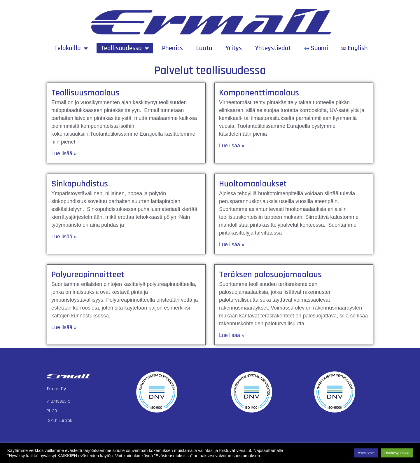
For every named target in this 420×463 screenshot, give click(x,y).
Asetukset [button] (366, 453)
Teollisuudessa (125, 48)
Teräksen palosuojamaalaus (270, 274)
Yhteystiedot (273, 48)
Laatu (204, 48)
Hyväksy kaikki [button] (396, 453)
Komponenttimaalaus (259, 92)
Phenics (172, 48)
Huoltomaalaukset (253, 183)
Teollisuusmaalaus (85, 92)
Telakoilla (71, 48)
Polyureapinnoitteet (87, 274)
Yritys (233, 48)
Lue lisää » (64, 153)
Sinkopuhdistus (79, 183)
